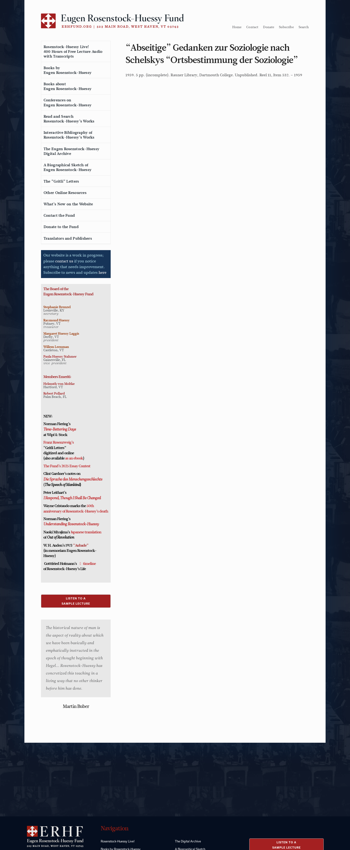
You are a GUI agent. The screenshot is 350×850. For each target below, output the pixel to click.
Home (237, 27)
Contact (252, 27)
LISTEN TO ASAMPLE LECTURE (76, 601)
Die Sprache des (55, 479)
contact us (64, 261)
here (102, 272)
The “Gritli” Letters (61, 181)
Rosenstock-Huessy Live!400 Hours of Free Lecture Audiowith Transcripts (73, 51)
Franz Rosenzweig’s (58, 442)
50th (90, 505)
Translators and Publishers (68, 238)
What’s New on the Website (68, 204)
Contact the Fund (59, 215)
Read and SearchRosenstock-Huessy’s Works (69, 119)
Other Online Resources (65, 192)
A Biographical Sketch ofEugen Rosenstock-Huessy (67, 167)
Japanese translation (86, 532)
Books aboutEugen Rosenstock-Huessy (67, 86)
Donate (268, 27)
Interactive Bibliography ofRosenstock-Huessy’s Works (69, 135)
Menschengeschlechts (85, 479)
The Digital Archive (188, 841)
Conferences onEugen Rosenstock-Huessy (67, 103)
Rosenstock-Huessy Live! (118, 841)
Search (304, 27)
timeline (89, 563)
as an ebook (74, 458)
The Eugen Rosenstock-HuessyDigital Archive (71, 151)
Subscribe (286, 27)
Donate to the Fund (61, 226)
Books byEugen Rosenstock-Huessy (67, 70)
